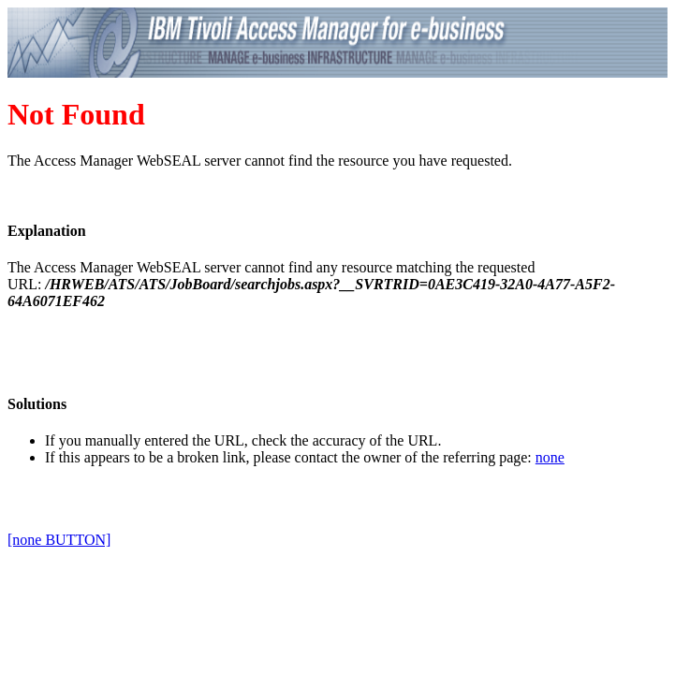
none (550, 457)
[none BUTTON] (58, 540)
